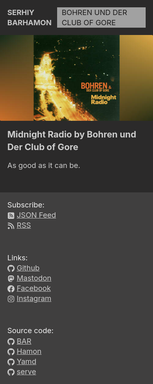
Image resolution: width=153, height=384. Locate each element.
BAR (24, 341)
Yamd (26, 361)
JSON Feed (36, 215)
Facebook (34, 288)
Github (28, 268)
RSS (24, 225)
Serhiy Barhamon (29, 17)
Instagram (34, 298)
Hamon (29, 351)
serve (26, 371)
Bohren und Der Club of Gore (94, 17)
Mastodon (34, 278)
